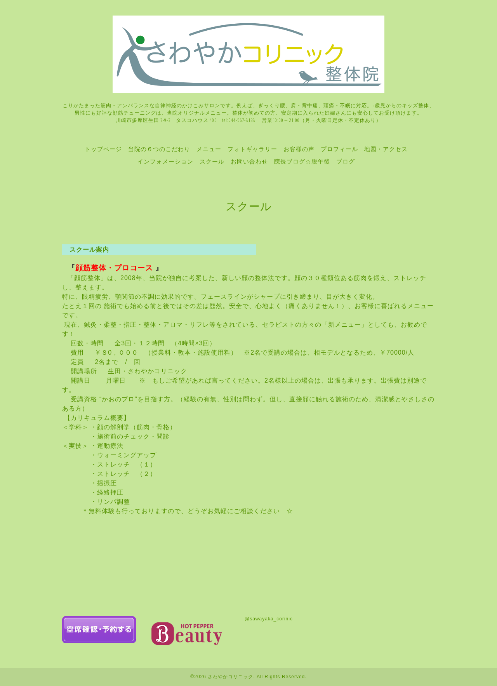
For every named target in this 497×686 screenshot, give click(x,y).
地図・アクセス (386, 149)
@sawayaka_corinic (269, 619)
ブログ (345, 161)
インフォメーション (165, 161)
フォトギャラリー (252, 149)
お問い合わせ (249, 161)
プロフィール (339, 149)
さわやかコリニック (230, 676)
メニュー (208, 149)
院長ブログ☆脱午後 (302, 161)
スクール (212, 161)
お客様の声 (299, 149)
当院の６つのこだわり (159, 149)
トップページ (103, 149)
